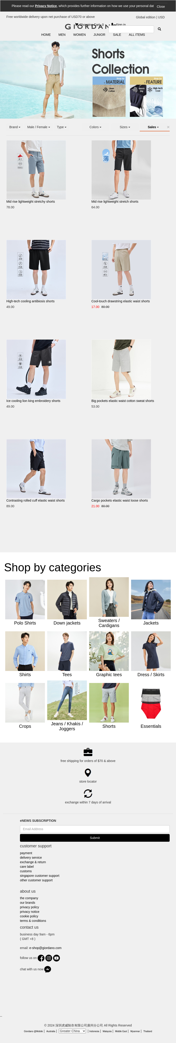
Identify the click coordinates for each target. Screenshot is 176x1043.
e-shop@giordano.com (45, 948)
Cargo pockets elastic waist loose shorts (119, 500)
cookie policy (29, 916)
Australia (50, 1031)
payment (26, 853)
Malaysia (107, 1031)
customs (26, 871)
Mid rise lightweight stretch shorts (114, 201)
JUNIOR (99, 34)
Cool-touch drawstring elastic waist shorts (120, 301)
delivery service (31, 857)
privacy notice (29, 911)
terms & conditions (33, 921)
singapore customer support (39, 875)
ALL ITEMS (137, 34)
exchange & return (33, 862)
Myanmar (135, 1031)
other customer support (36, 880)
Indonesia (94, 1031)
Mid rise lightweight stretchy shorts (30, 201)
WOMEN (79, 34)
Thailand (147, 1031)
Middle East (121, 1031)
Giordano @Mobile (33, 1031)
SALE (117, 34)
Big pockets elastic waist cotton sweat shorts (122, 401)
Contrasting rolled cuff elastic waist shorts (35, 500)
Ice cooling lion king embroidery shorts (33, 401)
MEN (62, 34)
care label (27, 866)
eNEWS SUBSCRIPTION (38, 820)
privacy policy (29, 907)
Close (161, 6)
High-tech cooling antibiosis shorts (30, 301)
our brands (27, 902)
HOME (46, 34)
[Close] (168, 127)
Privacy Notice (46, 6)
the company (29, 898)
